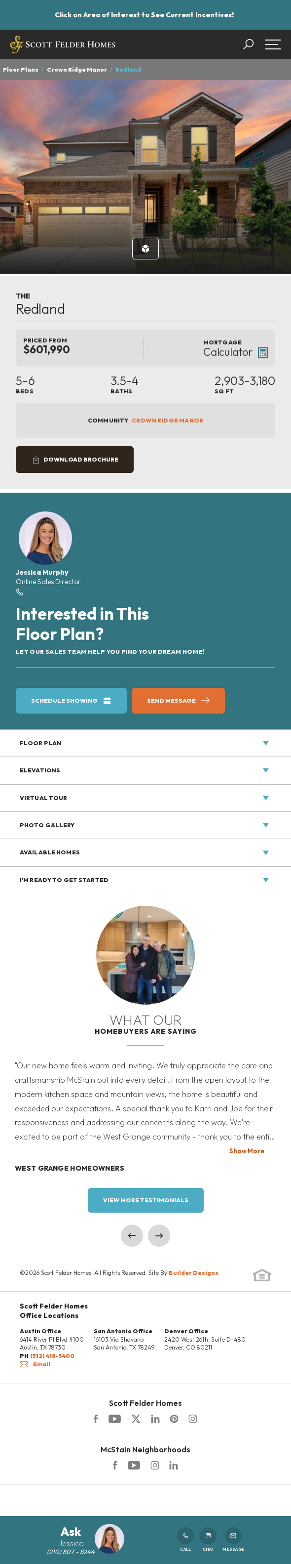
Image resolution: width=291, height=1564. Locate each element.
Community (145, 420)
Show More (246, 1151)
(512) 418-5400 (52, 1355)
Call (185, 1539)
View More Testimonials (145, 1200)
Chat (208, 1539)
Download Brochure (80, 459)
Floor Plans (20, 69)
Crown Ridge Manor (77, 69)
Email (35, 1364)
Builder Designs (193, 1272)
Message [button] (233, 1539)
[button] (253, 44)
